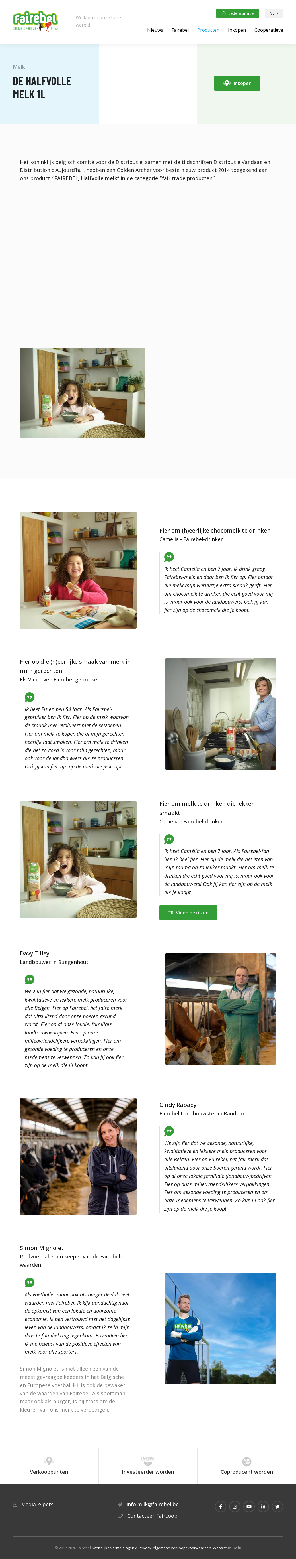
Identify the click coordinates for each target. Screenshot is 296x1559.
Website (220, 1547)
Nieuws (155, 30)
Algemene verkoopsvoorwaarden (182, 1547)
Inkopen (237, 30)
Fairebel (180, 30)
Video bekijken (192, 913)
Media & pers (37, 1504)
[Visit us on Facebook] (220, 1506)
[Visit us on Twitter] (277, 1506)
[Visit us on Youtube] (249, 1506)
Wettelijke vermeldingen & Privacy (121, 1547)
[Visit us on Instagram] (234, 1506)
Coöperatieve (268, 30)
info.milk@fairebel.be (152, 1504)
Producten (208, 30)
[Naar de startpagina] (35, 21)
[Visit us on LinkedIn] (263, 1506)
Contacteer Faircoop (152, 1515)
